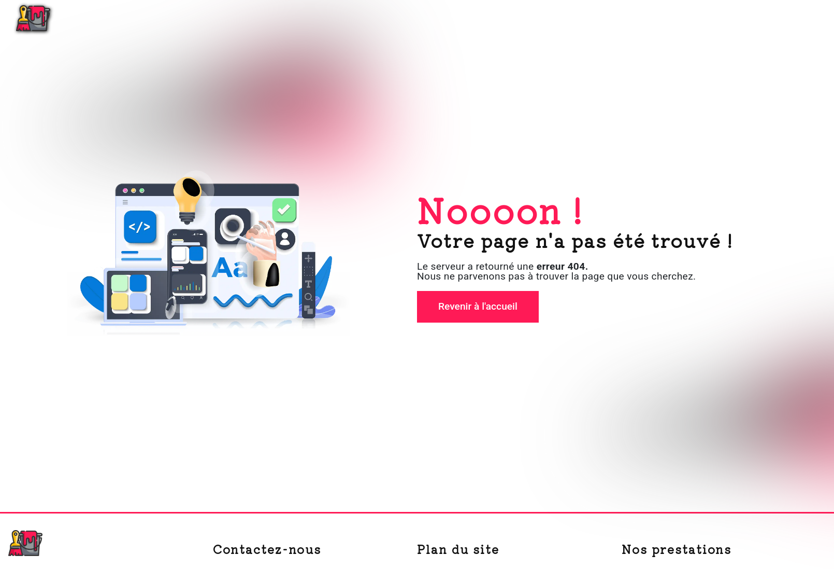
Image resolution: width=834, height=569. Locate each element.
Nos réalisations (730, 18)
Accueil (550, 18)
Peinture (658, 18)
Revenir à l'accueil (477, 306)
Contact (799, 18)
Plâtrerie (603, 18)
